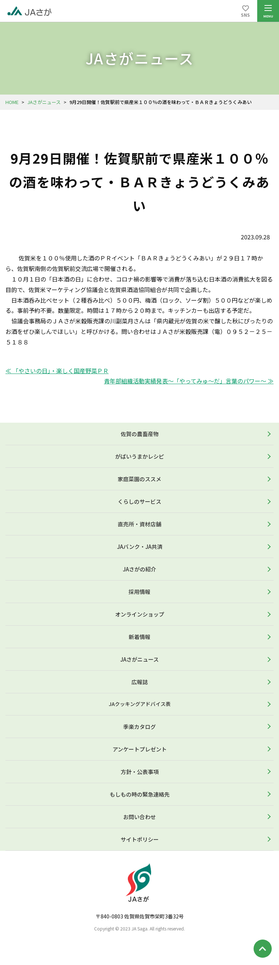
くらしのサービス (139, 501)
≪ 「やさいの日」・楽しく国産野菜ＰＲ (57, 370)
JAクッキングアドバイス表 (140, 703)
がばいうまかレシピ (139, 456)
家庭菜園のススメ (139, 479)
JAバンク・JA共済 (139, 546)
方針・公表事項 (140, 771)
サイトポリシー (140, 839)
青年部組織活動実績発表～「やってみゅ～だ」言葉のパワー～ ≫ (189, 380)
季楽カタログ (139, 726)
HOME (12, 102)
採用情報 (139, 591)
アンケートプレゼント (140, 749)
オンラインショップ (139, 614)
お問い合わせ (139, 817)
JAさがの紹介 (139, 569)
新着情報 (139, 637)
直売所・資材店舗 (139, 524)
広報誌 (140, 682)
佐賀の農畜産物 (140, 434)
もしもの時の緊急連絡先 (140, 794)
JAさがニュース (44, 102)
